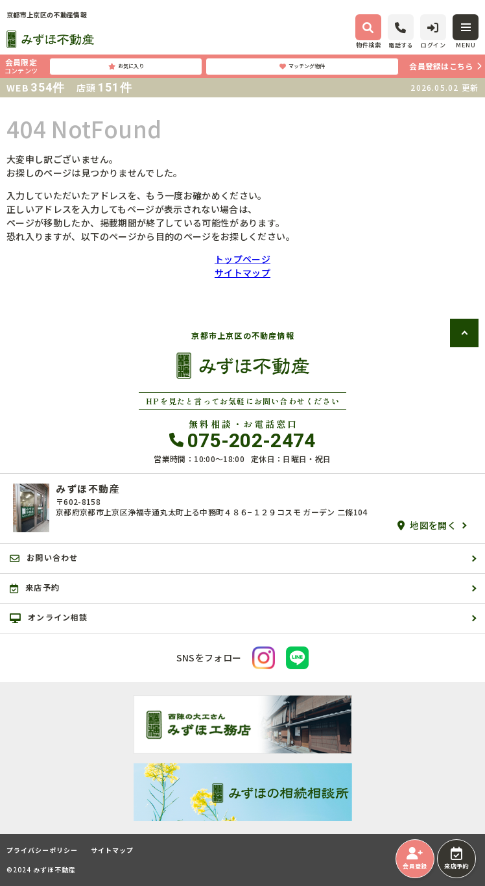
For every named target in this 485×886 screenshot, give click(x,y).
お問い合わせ (44, 557)
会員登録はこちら (441, 65)
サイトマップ (242, 272)
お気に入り (126, 66)
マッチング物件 (302, 66)
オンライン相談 (49, 617)
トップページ (242, 258)
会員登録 (415, 858)
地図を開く (426, 525)
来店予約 (456, 858)
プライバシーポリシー (42, 850)
